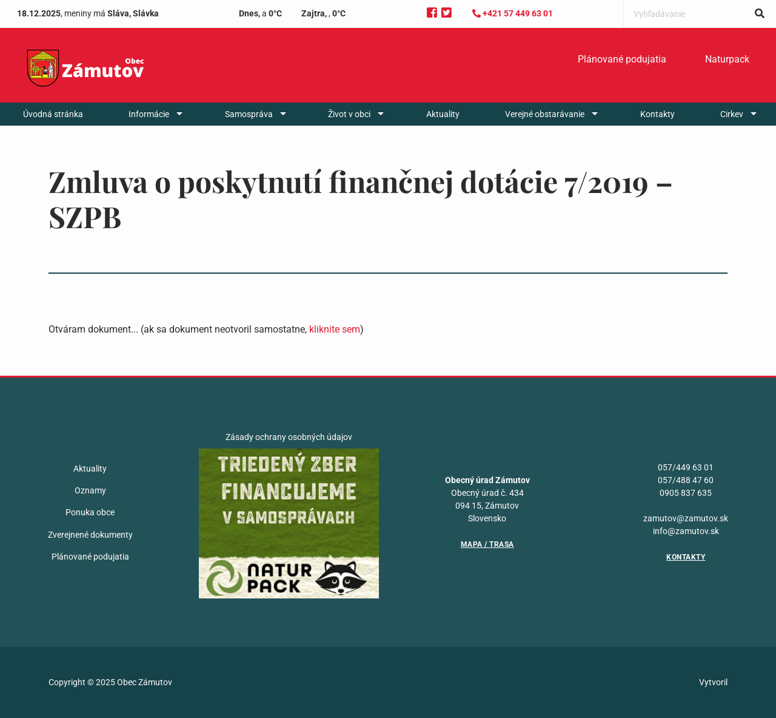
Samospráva (249, 114)
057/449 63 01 (686, 467)
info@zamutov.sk (686, 531)
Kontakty (657, 114)
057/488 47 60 (686, 480)
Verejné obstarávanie (544, 114)
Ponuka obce (90, 512)
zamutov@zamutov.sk (685, 518)
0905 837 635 (686, 493)
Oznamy (90, 490)
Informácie (149, 114)
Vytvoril (713, 682)
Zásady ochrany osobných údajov (289, 437)
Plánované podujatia (622, 59)
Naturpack (727, 59)
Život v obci (349, 114)
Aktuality (443, 114)
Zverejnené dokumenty (90, 535)
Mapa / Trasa (487, 544)
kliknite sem (334, 329)
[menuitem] (622, 59)
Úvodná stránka (53, 114)
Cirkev (731, 114)
